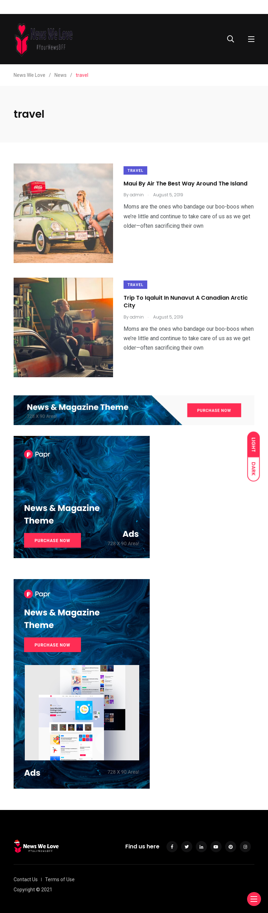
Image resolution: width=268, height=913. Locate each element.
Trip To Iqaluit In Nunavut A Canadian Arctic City (186, 301)
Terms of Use (60, 879)
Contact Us (26, 879)
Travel (135, 170)
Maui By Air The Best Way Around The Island (185, 184)
